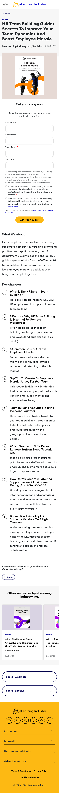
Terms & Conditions (21, 771)
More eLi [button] (29, 741)
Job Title (9, 159)
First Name (11, 122)
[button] (8, 577)
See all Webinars (29, 676)
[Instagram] (50, 720)
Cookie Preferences (29, 777)
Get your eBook (29, 219)
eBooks (8, 13)
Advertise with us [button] (29, 761)
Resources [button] (29, 731)
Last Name (11, 134)
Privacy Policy (38, 210)
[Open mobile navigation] (5, 4)
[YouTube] (33, 720)
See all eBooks (29, 690)
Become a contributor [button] (29, 751)
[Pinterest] (41, 720)
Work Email (11, 147)
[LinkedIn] (25, 720)
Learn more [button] (13, 207)
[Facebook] (9, 720)
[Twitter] (17, 720)
